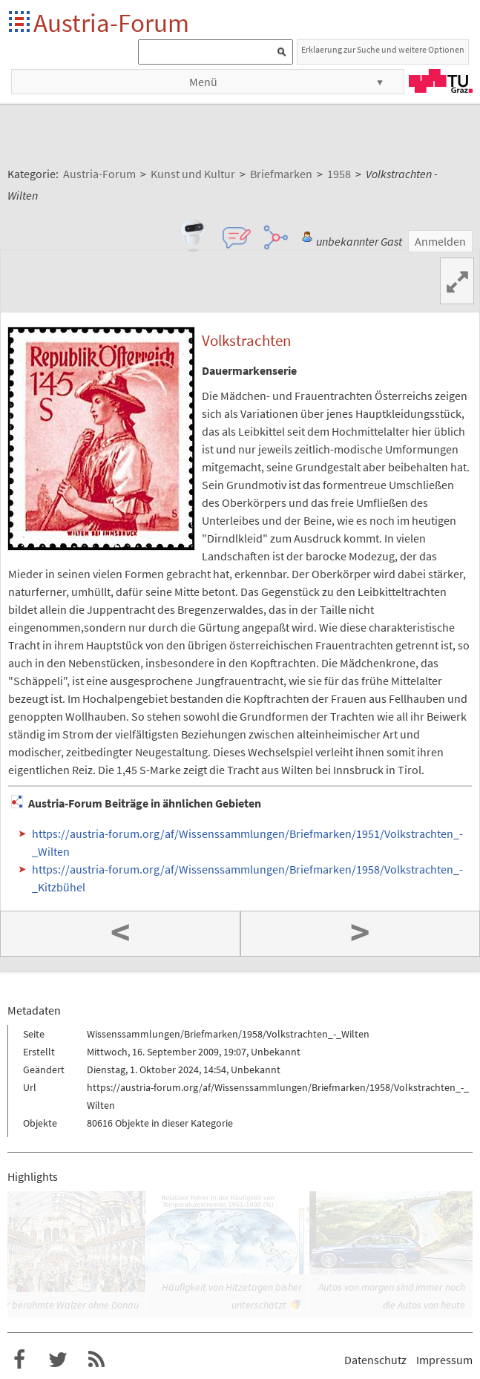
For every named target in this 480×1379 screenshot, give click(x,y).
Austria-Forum (111, 22)
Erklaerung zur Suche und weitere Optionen (382, 49)
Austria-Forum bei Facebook (19, 1360)
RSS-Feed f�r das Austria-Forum (96, 1360)
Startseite (20, 23)
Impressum (444, 1359)
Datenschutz (375, 1359)
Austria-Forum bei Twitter (58, 1360)
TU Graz (441, 81)
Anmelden (440, 241)
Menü (203, 81)
